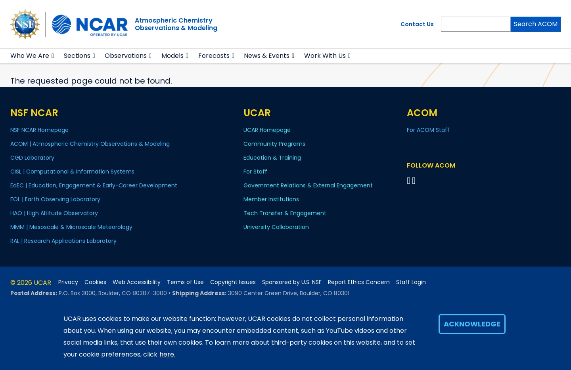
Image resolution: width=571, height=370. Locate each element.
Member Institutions (271, 199)
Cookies (95, 282)
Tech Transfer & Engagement (284, 213)
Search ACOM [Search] (536, 24)
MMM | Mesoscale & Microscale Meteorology (71, 227)
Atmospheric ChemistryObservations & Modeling (176, 24)
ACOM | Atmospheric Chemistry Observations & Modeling (90, 144)
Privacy (68, 282)
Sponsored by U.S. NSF (292, 282)
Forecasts (214, 55)
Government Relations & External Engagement (308, 185)
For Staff (255, 171)
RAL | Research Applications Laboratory (63, 241)
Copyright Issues (233, 282)
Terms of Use (185, 282)
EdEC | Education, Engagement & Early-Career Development (93, 185)
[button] (53, 56)
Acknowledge (472, 324)
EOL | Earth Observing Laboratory (55, 199)
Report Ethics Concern (359, 282)
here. (167, 354)
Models (172, 55)
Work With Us (325, 55)
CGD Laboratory (32, 158)
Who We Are (29, 55)
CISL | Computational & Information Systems (72, 171)
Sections (77, 55)
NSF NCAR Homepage (39, 130)
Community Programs (274, 144)
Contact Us (417, 24)
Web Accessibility (137, 282)
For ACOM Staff (428, 130)
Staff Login (411, 282)
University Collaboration (276, 227)
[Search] (476, 24)
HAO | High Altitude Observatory (54, 213)
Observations (126, 55)
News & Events (266, 55)
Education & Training (272, 158)
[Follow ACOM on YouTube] (415, 180)
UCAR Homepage (267, 130)
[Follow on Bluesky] (408, 180)
